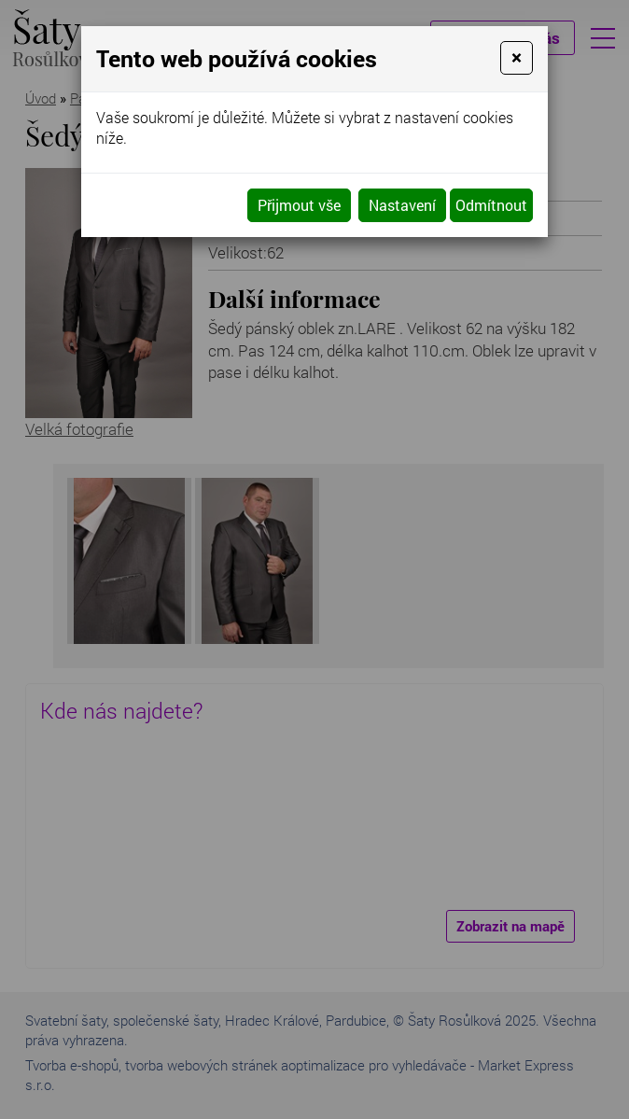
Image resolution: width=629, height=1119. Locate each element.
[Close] (516, 58)
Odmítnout (491, 205)
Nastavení (402, 205)
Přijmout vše (299, 205)
